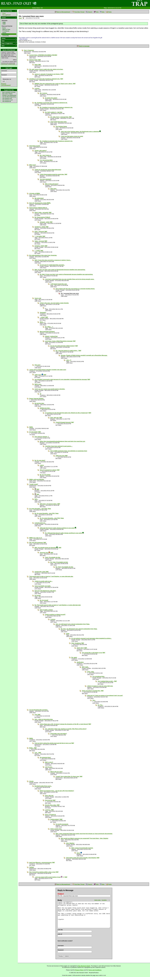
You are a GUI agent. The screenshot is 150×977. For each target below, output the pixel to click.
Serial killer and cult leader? (58, 733)
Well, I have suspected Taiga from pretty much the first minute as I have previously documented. (84, 833)
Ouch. (79, 853)
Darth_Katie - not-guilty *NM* (43, 212)
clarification (80, 662)
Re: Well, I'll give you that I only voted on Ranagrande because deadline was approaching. (66, 274)
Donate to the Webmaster (9, 95)
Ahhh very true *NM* (62, 455)
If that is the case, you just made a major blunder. (54, 303)
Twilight (31, 867)
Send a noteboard (23, 18)
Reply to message (84, 46)
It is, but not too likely (46, 160)
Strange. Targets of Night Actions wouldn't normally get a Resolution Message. (84, 355)
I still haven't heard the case (58, 284)
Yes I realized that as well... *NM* (107, 681)
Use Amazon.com (7, 98)
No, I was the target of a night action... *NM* (68, 350)
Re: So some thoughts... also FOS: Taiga (46, 513)
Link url (60, 934)
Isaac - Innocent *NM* (41, 231)
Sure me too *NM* (50, 800)
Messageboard (6, 15)
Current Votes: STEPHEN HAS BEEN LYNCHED (43, 55)
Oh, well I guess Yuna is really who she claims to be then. (46, 69)
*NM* (37, 489)
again (67, 633)
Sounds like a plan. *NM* (52, 805)
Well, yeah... (85, 667)
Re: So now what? (40, 460)
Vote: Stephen (70, 843)
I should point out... (40, 523)
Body (60, 900)
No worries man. (39, 403)
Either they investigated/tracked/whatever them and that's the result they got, (62, 441)
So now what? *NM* (35, 432)
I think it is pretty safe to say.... (44, 581)
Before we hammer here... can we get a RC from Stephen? (57, 790)
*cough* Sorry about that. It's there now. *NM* (69, 776)
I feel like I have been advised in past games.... (58, 446)
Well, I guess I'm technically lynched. (82, 848)
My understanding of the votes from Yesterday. (43, 255)
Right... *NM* (33, 748)
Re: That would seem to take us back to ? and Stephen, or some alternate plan (58, 605)
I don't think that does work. (58, 121)
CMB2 (4, 22)
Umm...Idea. (90, 671)
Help (97, 12)
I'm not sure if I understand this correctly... (52, 265)
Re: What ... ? (49, 326)
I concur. (37, 88)
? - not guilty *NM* (40, 236)
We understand (39, 198)
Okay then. (53, 188)
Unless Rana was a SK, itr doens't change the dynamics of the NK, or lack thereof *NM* (65, 724)
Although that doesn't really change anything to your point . (58, 528)
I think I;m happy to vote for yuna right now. (100, 686)
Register (3, 83)
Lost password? (6, 85)
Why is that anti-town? (51, 184)
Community (5, 35)
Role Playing (5, 34)
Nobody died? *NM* (35, 59)
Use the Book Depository (9, 97)
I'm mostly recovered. (62, 824)
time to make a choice (46, 609)
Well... (36, 499)
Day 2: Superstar (29, 50)
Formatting (104, 900)
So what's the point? (51, 98)
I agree (42, 465)
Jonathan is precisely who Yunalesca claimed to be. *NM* (46, 79)
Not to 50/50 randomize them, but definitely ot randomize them (68, 451)
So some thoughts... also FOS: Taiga (40, 508)
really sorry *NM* (40, 374)
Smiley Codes (97, 900)
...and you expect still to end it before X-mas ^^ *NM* (51, 877)
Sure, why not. (49, 795)
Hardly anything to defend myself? (55, 614)
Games (4, 32)
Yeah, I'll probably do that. (52, 557)
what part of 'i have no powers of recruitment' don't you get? (105, 695)
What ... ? (42, 322)
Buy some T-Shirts (7, 93)
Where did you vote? (56, 771)
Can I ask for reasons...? (42, 436)
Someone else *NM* (46, 552)
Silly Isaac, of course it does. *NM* (50, 504)
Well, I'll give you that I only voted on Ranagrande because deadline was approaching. (60, 269)
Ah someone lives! (45, 757)
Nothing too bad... (45, 408)
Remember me (7, 79)
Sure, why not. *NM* (56, 417)
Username (4, 70)
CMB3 (4, 24)
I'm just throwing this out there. (38, 709)
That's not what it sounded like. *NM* (93, 690)
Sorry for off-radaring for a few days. (45, 590)
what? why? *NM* (82, 648)
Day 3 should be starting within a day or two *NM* (44, 872)
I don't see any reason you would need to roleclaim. (50, 389)
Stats (103, 12)
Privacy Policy (79, 970)
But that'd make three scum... (43, 786)
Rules (110, 12)
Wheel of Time (6, 29)
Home (4, 13)
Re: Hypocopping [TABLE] (42, 217)
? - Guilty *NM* (39, 250)
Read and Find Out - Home (28, 3)
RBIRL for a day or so (35, 537)
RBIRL (31, 427)
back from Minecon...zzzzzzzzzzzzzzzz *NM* (42, 862)
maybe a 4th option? (41, 150)
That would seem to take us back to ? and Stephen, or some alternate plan (51, 576)
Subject (61, 894)
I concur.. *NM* (49, 809)
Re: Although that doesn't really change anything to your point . (64, 533)
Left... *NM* (38, 752)
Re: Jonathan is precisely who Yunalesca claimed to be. (51, 102)
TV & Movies (5, 31)
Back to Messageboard (63, 12)
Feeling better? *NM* (56, 819)
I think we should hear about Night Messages (48, 169)
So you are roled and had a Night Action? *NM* (64, 346)
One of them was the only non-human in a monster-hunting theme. (75, 288)
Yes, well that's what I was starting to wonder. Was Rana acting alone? (65, 729)
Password (4, 75)
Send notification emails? (65, 941)
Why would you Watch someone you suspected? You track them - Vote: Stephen (84, 838)
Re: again (74, 657)
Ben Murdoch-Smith (84, 966)
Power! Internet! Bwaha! (36, 398)
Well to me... (38, 384)
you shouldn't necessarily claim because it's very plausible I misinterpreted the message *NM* (62, 379)
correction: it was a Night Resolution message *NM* (60, 341)
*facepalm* (43, 312)
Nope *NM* (38, 64)
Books (4, 28)
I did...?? (68, 360)
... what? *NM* (44, 317)
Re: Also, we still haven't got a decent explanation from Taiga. (79, 629)
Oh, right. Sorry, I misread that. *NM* (61, 117)
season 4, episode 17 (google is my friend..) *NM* (49, 74)
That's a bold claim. (56, 829)
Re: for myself (44, 600)
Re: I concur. (43, 93)
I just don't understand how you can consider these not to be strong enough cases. (69, 279)
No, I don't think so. (45, 155)
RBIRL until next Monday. (36, 479)
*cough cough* (33, 484)
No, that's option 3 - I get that (53, 112)
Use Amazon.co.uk (7, 100)
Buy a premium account (8, 92)
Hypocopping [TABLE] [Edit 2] (38, 207)
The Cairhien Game (61, 126)
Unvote (31, 781)
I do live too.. (49, 767)
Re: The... (100, 705)
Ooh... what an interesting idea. (44, 719)
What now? (32, 165)
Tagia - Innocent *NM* (41, 241)
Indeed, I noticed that (51, 336)
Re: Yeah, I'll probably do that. (59, 562)
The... (94, 700)
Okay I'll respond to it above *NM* (50, 470)
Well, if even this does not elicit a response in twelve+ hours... (53, 260)
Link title (60, 929)
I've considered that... (98, 676)
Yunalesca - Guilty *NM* (42, 226)
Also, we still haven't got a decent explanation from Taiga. (73, 624)
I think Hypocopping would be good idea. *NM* (53, 174)
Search (90, 12)
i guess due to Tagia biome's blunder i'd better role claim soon (47, 369)
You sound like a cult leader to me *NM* (93, 652)
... (45, 307)
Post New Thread (79, 12)
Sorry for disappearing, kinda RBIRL (40, 203)
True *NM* (37, 714)
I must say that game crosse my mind (72, 136)
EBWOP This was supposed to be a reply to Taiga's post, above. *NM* (55, 83)
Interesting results (34, 145)
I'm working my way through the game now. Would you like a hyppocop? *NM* (68, 412)
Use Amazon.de (6, 101)
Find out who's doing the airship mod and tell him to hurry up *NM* (54, 743)
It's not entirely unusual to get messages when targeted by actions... (91, 638)
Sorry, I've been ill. (50, 814)
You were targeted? (45, 179)
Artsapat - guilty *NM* (46, 222)
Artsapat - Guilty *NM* (41, 246)
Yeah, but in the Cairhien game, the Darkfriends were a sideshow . (81, 131)
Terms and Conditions (94, 970)
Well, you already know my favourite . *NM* (48, 547)
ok (40, 393)
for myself (37, 595)
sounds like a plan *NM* (42, 571)
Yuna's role (38, 298)
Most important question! (47, 331)
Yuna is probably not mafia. (43, 586)
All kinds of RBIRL (34, 193)
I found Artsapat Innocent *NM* (65, 422)
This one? (37, 365)
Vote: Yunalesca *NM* (77, 643)
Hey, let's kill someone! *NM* (37, 542)
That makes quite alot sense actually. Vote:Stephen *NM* (82, 857)
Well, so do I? (49, 762)
